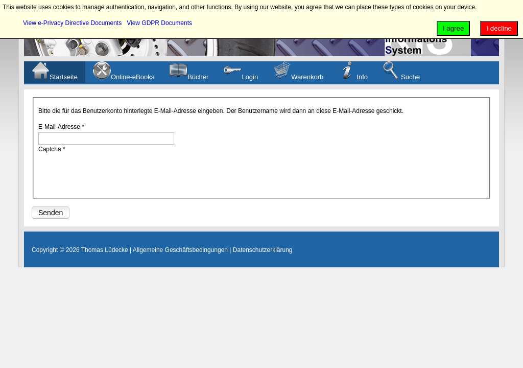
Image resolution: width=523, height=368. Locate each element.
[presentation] (116, 174)
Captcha (51, 149)
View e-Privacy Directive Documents (72, 23)
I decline (499, 28)
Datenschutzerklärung (263, 250)
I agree (453, 28)
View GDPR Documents (159, 23)
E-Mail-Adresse (61, 126)
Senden (50, 213)
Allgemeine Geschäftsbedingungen (180, 250)
